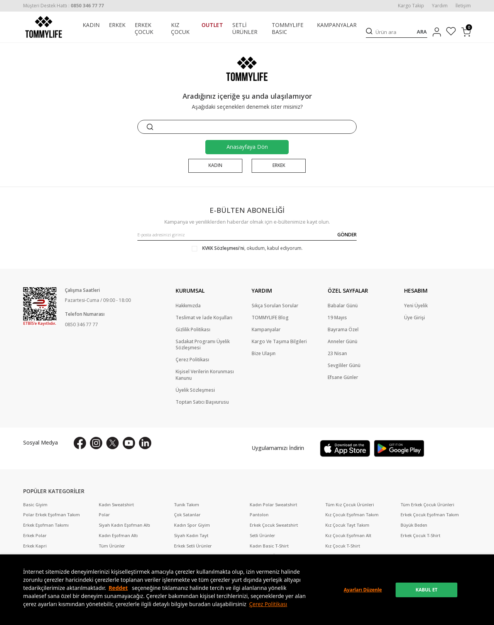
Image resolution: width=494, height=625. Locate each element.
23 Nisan (337, 354)
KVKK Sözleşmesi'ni (223, 248)
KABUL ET (427, 589)
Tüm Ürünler (112, 546)
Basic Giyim (35, 504)
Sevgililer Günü (344, 366)
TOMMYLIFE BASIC (287, 29)
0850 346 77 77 (81, 324)
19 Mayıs (337, 318)
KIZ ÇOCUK (180, 29)
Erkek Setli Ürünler (193, 546)
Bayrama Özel (343, 330)
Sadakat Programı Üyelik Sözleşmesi (203, 345)
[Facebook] (80, 443)
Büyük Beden (414, 525)
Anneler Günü (342, 342)
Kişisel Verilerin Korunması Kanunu (205, 375)
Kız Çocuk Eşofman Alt (348, 535)
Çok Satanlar (187, 514)
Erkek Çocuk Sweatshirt (274, 525)
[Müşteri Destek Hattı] (63, 5)
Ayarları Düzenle (363, 589)
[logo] (43, 27)
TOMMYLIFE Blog (270, 318)
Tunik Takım (186, 504)
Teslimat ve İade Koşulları (204, 318)
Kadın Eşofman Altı (118, 535)
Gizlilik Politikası (193, 330)
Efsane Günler (343, 378)
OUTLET (212, 25)
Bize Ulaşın (264, 354)
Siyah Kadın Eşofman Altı (124, 525)
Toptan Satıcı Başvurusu (202, 402)
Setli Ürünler (262, 535)
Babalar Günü (343, 306)
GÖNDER (347, 234)
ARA (422, 32)
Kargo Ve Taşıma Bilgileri (279, 342)
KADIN (91, 25)
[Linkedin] (145, 443)
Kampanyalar (266, 330)
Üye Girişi (414, 318)
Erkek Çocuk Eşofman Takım (430, 514)
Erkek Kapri (35, 546)
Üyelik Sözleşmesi (195, 390)
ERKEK (117, 25)
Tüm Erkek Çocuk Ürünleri (427, 504)
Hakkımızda (188, 306)
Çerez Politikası (268, 604)
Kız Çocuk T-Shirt (342, 546)
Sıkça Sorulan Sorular (275, 306)
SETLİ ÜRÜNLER (244, 29)
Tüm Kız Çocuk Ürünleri (349, 504)
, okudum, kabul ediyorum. (247, 248)
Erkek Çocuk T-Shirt (420, 535)
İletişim (463, 6)
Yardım (440, 6)
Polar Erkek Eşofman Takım (51, 514)
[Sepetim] (466, 32)
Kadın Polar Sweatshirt (273, 504)
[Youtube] (129, 443)
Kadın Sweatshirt (116, 504)
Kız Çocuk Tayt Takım (347, 525)
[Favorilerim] (451, 32)
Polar (104, 514)
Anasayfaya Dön (247, 146)
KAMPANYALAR (337, 25)
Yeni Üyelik (416, 306)
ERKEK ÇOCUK (144, 29)
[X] (112, 443)
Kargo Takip (411, 6)
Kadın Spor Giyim (192, 525)
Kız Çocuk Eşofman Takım (352, 514)
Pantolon (259, 514)
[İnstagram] (96, 443)
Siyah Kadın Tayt (191, 535)
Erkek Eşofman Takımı (46, 525)
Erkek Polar (35, 535)
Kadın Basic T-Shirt (269, 546)
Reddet (118, 587)
